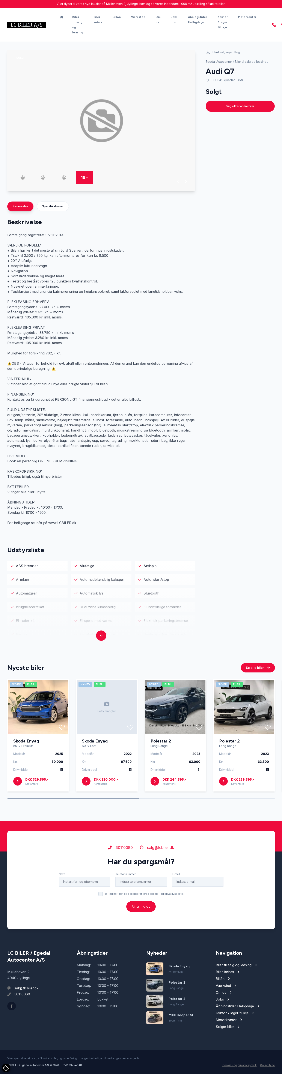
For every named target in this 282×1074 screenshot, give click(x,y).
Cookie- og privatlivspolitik (239, 1065)
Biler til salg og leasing (77, 25)
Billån (117, 17)
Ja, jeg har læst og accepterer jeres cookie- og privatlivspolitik (144, 896)
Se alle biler (258, 670)
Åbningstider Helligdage (197, 20)
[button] (178, 182)
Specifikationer (52, 206)
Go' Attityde (267, 1065)
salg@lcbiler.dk (157, 850)
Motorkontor (247, 17)
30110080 (120, 850)
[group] (101, 120)
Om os (157, 20)
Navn (62, 877)
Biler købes (97, 20)
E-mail (176, 877)
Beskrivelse (20, 206)
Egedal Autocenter (219, 62)
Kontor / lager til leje (223, 22)
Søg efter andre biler (240, 106)
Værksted (138, 17)
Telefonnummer (125, 877)
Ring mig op (141, 909)
